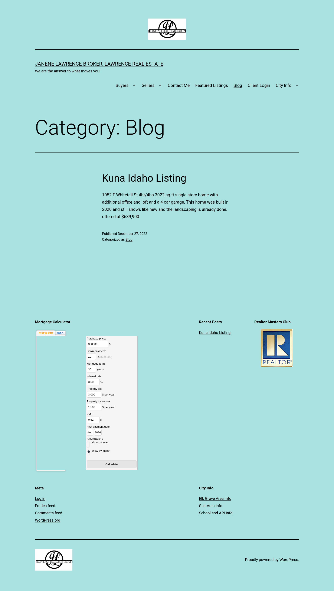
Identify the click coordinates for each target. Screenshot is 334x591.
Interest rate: (94, 376)
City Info (283, 85)
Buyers (122, 85)
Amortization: (95, 438)
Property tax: (94, 388)
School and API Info (216, 513)
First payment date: (98, 426)
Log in (40, 498)
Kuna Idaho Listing (144, 178)
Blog (238, 85)
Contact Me (179, 85)
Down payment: (96, 351)
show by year (100, 442)
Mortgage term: (96, 363)
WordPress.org (47, 520)
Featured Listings (211, 85)
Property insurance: (99, 401)
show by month (101, 450)
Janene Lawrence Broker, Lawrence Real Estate (99, 64)
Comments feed (48, 513)
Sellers (148, 85)
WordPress (288, 559)
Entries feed (45, 505)
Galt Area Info (210, 505)
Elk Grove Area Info (215, 498)
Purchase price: (96, 338)
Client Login (259, 85)
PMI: (89, 414)
